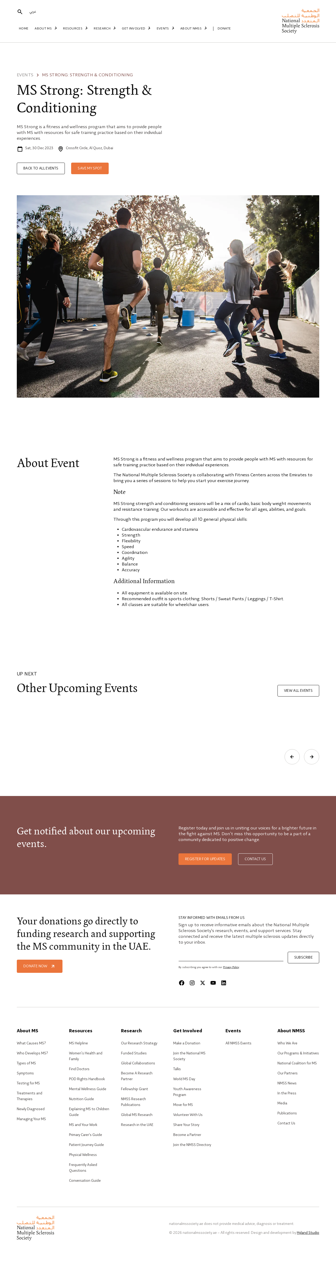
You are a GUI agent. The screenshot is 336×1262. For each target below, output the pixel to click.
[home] (300, 21)
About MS (46, 28)
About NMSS (189, 28)
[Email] (231, 956)
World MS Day (184, 1079)
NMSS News (287, 1083)
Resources (75, 28)
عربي (32, 12)
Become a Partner (187, 1135)
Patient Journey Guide (86, 1145)
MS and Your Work (83, 1125)
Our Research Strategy (139, 1043)
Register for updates (205, 859)
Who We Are (287, 1043)
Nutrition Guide (81, 1099)
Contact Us (286, 1123)
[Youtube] (213, 983)
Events (162, 28)
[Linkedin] (223, 983)
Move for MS (183, 1105)
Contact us (255, 859)
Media (282, 1103)
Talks (177, 1069)
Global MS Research (137, 1115)
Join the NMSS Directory (192, 1145)
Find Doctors (79, 1069)
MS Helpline (78, 1043)
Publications (287, 1113)
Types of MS (26, 1063)
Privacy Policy (231, 967)
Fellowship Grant (134, 1089)
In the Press (286, 1093)
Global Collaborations (138, 1063)
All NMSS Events (238, 1043)
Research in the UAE (137, 1125)
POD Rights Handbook (87, 1079)
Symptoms (25, 1073)
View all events (298, 690)
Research (103, 28)
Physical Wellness (83, 1155)
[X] (203, 983)
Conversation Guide (85, 1180)
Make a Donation (186, 1043)
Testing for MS (28, 1083)
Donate (218, 29)
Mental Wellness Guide (87, 1089)
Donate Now (39, 966)
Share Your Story (186, 1125)
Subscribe (303, 957)
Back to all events (40, 168)
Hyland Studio (308, 1232)
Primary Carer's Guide (85, 1135)
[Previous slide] (292, 756)
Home (23, 29)
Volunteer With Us (188, 1115)
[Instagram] (192, 983)
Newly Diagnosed (31, 1109)
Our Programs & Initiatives (298, 1053)
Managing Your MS (31, 1119)
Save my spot (90, 168)
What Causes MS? (31, 1043)
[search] (20, 12)
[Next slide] (311, 756)
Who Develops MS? (32, 1053)
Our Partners (287, 1073)
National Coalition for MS (297, 1063)
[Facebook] (181, 983)
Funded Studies (134, 1053)
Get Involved (134, 28)
